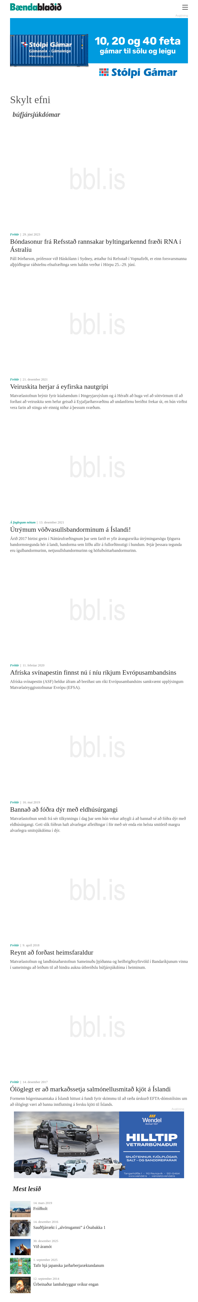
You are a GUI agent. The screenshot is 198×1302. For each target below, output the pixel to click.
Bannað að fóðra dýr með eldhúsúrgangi (64, 809)
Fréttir (14, 234)
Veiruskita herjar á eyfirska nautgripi (59, 386)
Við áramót (42, 1246)
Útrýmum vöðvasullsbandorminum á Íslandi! (70, 529)
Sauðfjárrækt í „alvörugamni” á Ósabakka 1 (69, 1227)
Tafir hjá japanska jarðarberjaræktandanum (68, 1265)
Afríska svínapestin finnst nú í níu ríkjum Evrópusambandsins (93, 672)
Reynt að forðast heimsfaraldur (51, 952)
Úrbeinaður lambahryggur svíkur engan (65, 1284)
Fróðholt (40, 1208)
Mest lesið (27, 1189)
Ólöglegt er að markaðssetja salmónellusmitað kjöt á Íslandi (90, 1089)
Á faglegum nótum (23, 522)
